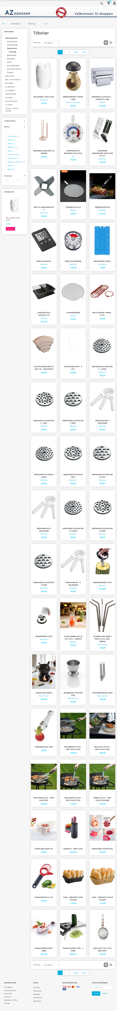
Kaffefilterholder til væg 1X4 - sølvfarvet (44, 367)
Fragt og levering (9, 990)
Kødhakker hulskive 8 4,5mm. (44, 475)
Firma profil (8, 994)
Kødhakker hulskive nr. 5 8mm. (73, 421)
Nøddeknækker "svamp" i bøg (73, 97)
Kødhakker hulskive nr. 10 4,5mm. (73, 529)
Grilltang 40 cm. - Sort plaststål (44, 798)
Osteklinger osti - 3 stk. (73, 367)
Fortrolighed (8, 987)
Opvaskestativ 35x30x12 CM (43, 313)
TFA (73, 156)
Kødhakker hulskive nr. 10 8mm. (44, 583)
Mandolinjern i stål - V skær (73, 949)
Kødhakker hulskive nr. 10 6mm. (102, 529)
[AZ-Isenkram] (58, 12)
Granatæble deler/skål (102, 848)
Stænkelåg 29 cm (73, 207)
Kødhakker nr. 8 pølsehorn (44, 529)
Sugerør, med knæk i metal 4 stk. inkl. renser (102, 638)
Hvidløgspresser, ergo (102, 692)
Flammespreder (73, 312)
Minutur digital (43, 261)
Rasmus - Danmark (73, 102)
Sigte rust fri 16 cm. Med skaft (102, 949)
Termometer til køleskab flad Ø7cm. (73, 151)
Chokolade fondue (44, 692)
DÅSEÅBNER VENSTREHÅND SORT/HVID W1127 (102, 153)
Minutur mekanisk (73, 261)
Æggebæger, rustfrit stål (73, 693)
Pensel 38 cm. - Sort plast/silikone (102, 798)
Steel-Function (102, 644)
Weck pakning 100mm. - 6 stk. (102, 313)
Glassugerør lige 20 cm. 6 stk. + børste (73, 637)
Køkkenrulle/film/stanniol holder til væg (102, 97)
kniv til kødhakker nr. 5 (44, 208)
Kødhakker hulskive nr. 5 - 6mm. (44, 421)
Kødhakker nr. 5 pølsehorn (102, 421)
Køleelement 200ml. (102, 261)
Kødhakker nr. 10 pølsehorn (73, 583)
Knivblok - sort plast (73, 848)
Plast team (44, 100)
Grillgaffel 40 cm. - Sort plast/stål (73, 798)
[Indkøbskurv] (109, 3)
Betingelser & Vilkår (10, 1000)
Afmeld (104, 993)
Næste (76, 52)
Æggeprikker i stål (43, 636)
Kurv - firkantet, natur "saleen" (102, 898)
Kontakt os (7, 997)
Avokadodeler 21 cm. (44, 897)
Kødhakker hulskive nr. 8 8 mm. (102, 475)
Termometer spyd (102, 207)
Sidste (84, 52)
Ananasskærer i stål (102, 582)
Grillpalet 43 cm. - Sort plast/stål (102, 748)
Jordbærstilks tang (44, 747)
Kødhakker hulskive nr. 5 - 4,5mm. (102, 367)
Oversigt (7, 1003)
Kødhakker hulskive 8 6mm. (73, 475)
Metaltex (102, 102)
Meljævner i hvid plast (13, 219)
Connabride (102, 264)
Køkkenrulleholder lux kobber (44, 151)
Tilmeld (96, 993)
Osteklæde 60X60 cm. (44, 848)
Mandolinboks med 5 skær (44, 949)
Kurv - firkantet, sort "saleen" (73, 898)
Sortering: (37, 42)
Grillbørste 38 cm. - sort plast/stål (73, 748)
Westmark (102, 159)
